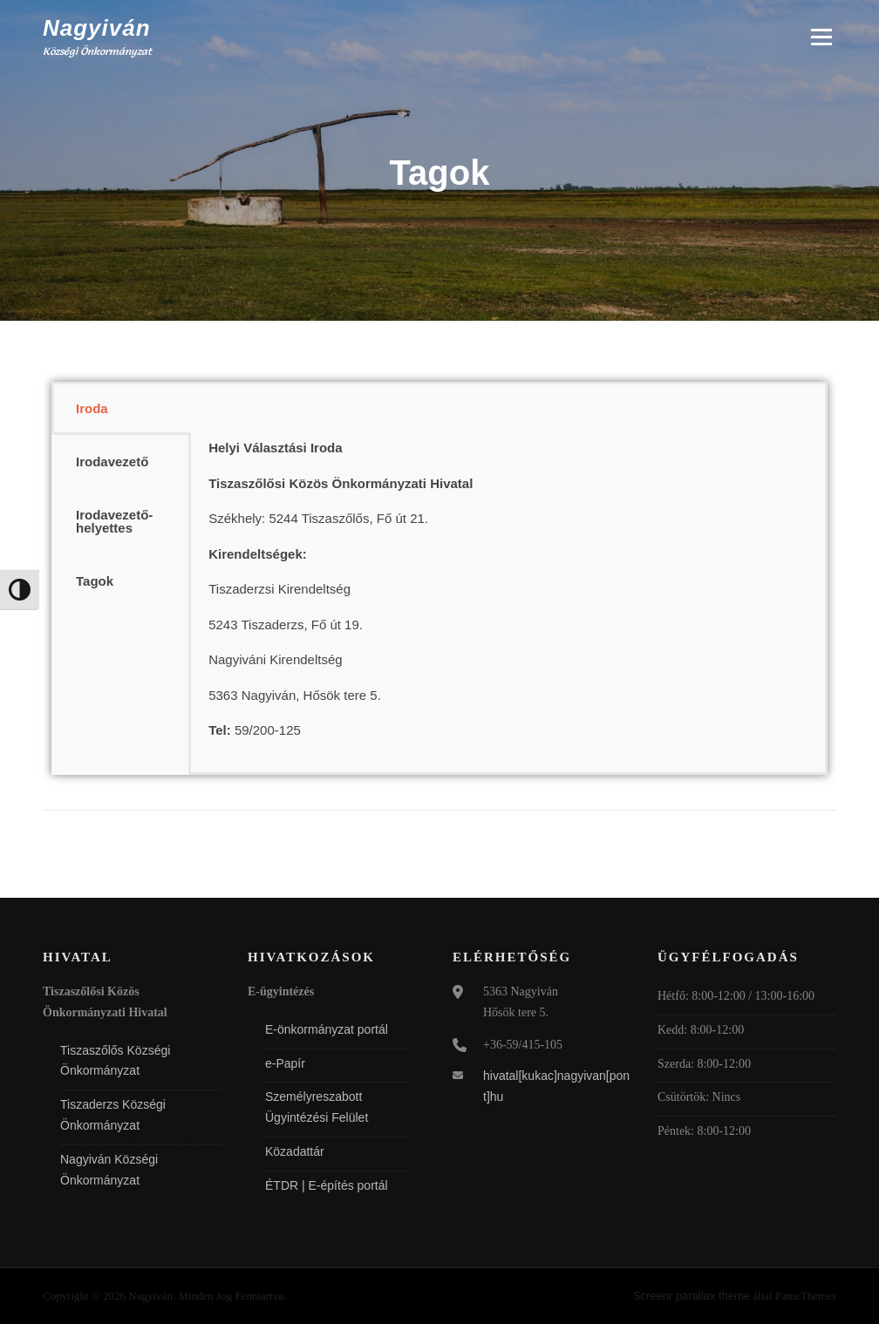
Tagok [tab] (94, 581)
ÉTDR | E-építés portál (326, 1185)
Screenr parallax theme (691, 1295)
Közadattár (294, 1151)
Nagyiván (97, 28)
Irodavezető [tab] (112, 461)
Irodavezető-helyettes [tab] (114, 521)
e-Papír (285, 1063)
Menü (821, 37)
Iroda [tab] (92, 408)
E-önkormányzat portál (326, 1029)
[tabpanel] (508, 578)
